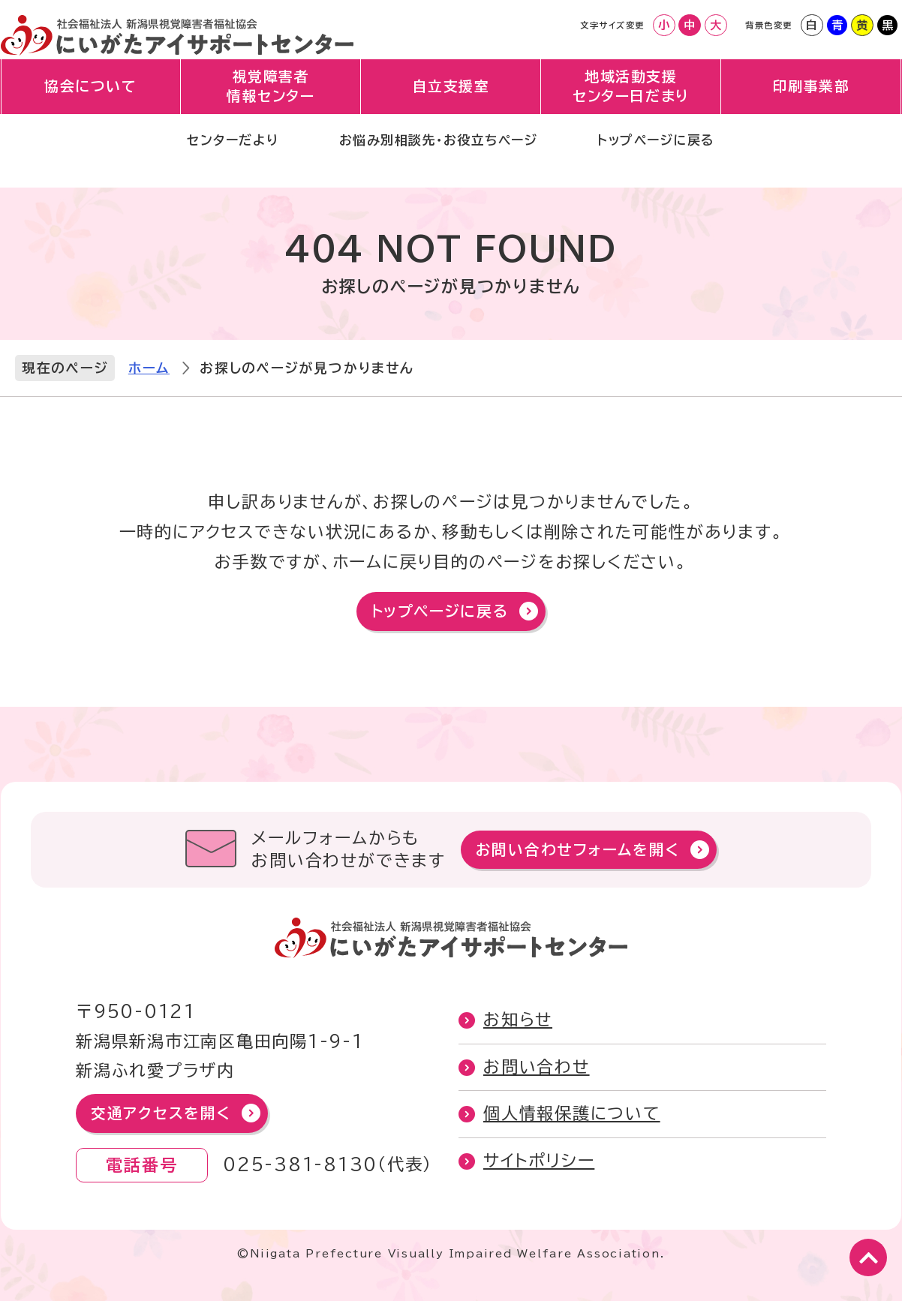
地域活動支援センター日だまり (631, 102)
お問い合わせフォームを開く (578, 850)
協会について (91, 101)
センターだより (205, 161)
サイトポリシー (538, 1160)
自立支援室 (451, 101)
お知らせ (517, 1019)
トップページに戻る (681, 161)
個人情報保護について (571, 1113)
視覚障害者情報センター (271, 102)
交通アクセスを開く (161, 1113)
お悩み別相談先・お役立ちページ (436, 161)
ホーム (149, 368)
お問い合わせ (536, 1067)
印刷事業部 (811, 101)
